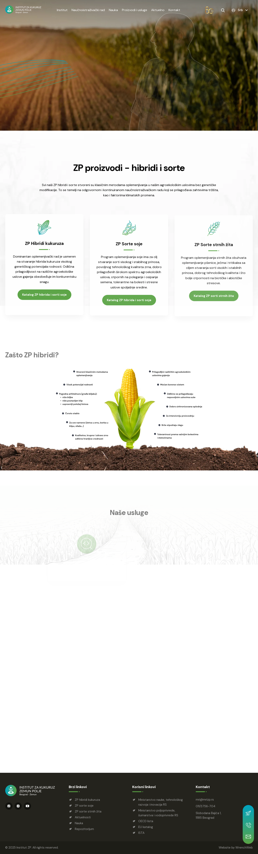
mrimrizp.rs (205, 800)
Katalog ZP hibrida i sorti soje (44, 296)
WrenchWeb (244, 848)
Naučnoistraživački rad (88, 10)
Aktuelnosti (83, 817)
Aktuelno (157, 10)
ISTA (141, 833)
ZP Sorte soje (129, 246)
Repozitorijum (84, 829)
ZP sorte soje (84, 806)
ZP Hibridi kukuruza (44, 245)
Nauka (113, 10)
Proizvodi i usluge (134, 10)
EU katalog (145, 827)
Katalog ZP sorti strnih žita (214, 299)
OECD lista (145, 821)
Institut (62, 10)
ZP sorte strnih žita (88, 811)
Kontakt (174, 10)
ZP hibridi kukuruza (87, 800)
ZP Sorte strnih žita (214, 247)
